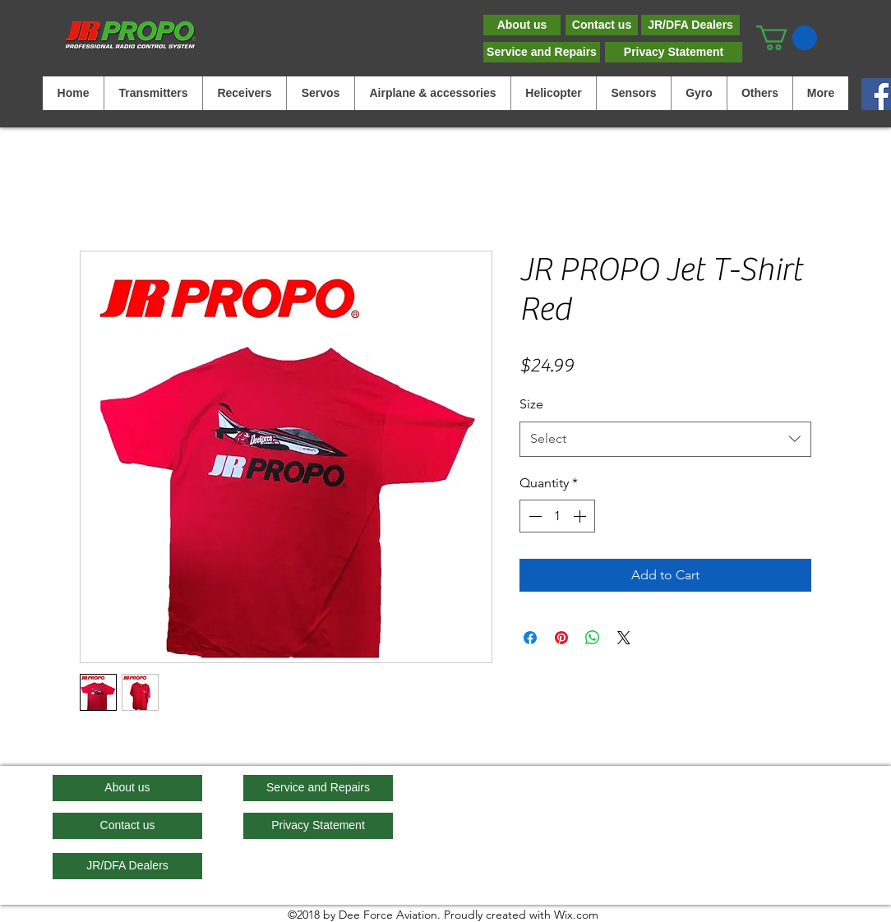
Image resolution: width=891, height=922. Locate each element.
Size (531, 404)
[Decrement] (533, 516)
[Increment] (581, 516)
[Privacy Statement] (673, 52)
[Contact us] (602, 25)
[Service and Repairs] (541, 52)
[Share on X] (624, 638)
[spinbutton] (557, 516)
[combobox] (665, 439)
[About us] (522, 25)
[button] (786, 37)
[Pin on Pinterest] (561, 638)
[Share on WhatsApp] (592, 638)
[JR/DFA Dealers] (690, 25)
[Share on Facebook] (530, 638)
